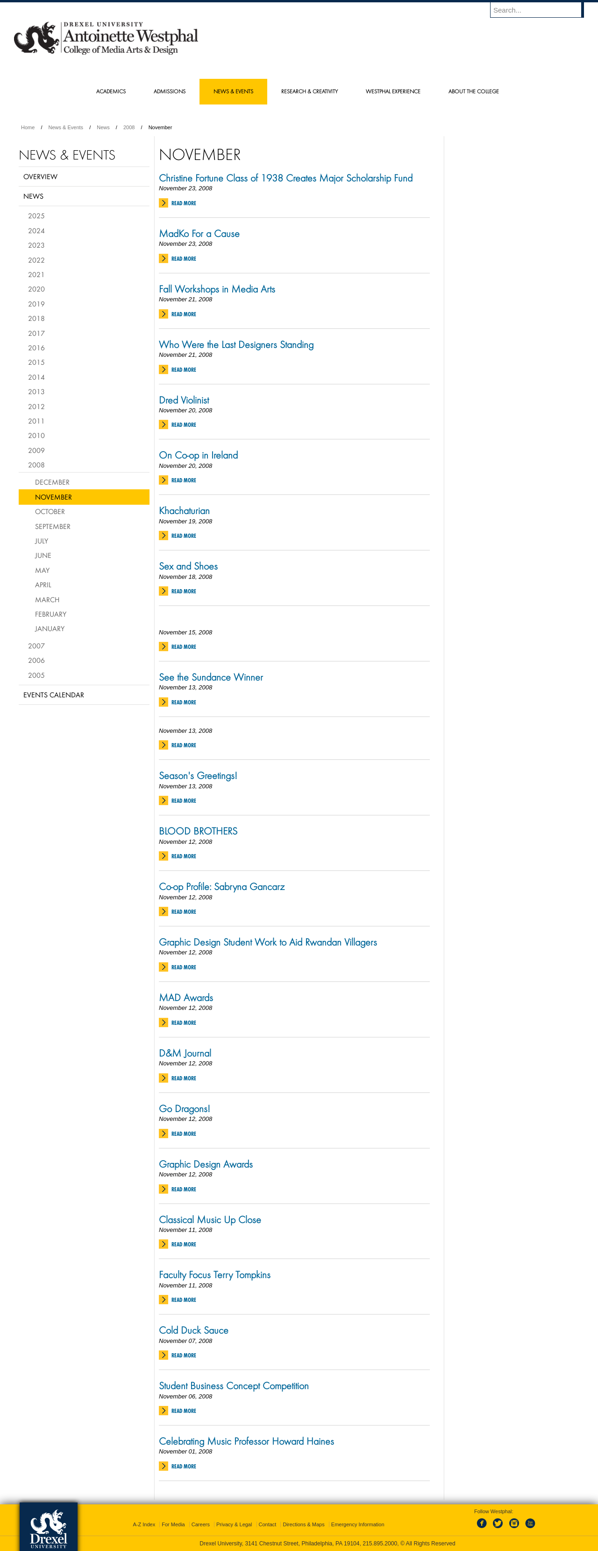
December (52, 482)
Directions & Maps (303, 1524)
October (50, 511)
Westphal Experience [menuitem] (393, 91)
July (41, 540)
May (42, 570)
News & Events (66, 127)
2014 (36, 377)
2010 (36, 435)
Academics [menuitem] (111, 91)
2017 (36, 333)
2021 (36, 274)
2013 (36, 391)
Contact (268, 1524)
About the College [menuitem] (473, 91)
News (103, 127)
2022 (36, 259)
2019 (36, 303)
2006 (36, 660)
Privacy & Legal (234, 1524)
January (49, 628)
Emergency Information (357, 1524)
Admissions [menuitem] (169, 91)
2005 (36, 675)
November (53, 496)
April (43, 584)
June (43, 555)
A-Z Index (144, 1524)
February (50, 614)
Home (28, 127)
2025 (36, 215)
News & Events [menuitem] (233, 91)
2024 (36, 230)
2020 (36, 288)
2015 (36, 362)
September (53, 526)
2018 (36, 318)
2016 (36, 347)
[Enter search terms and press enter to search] (541, 9)
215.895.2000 (380, 1543)
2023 (36, 245)
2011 (36, 420)
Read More (183, 203)
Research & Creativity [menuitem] (309, 91)
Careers (201, 1524)
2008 (129, 127)
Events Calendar (53, 694)
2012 (36, 406)
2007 (36, 645)
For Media (173, 1524)
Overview (40, 176)
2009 (36, 450)
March (47, 599)
